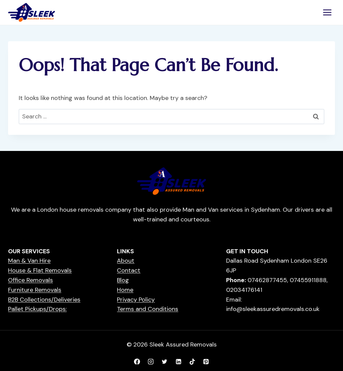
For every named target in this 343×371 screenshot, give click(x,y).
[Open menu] (327, 12)
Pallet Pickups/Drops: (37, 309)
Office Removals (30, 280)
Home (125, 290)
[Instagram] (151, 362)
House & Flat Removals (40, 270)
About (125, 261)
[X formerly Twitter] (164, 362)
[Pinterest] (206, 362)
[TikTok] (192, 362)
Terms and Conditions (147, 309)
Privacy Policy (136, 300)
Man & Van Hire (29, 261)
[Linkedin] (179, 362)
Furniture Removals (34, 290)
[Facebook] (137, 362)
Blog (123, 280)
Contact (128, 270)
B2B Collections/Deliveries (44, 300)
